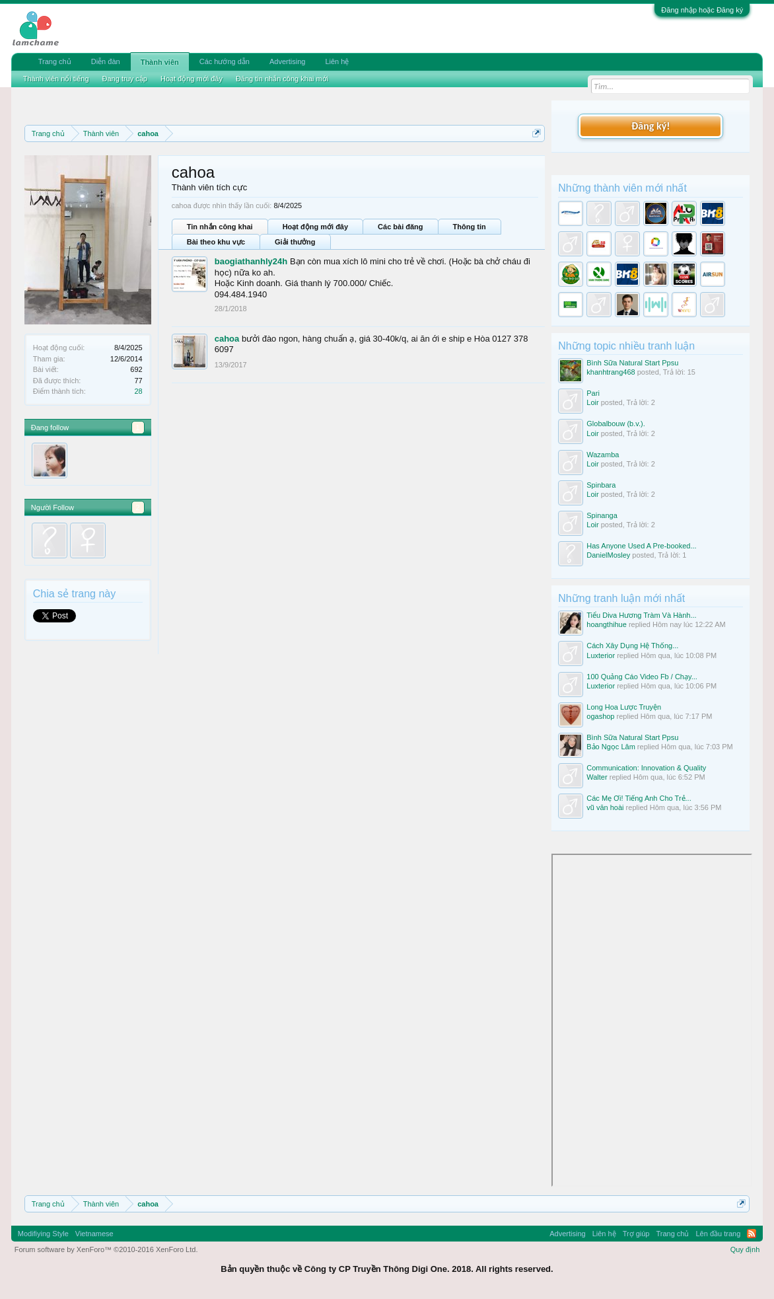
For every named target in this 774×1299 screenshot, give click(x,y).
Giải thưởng (295, 242)
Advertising (287, 61)
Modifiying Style (43, 1234)
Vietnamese (94, 1234)
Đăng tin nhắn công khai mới (282, 79)
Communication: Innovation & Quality (646, 768)
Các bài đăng (400, 227)
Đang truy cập (124, 79)
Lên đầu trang (718, 1234)
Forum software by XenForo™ (106, 1249)
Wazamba (602, 455)
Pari (593, 393)
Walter (596, 777)
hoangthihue (606, 624)
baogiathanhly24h (251, 261)
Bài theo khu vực (216, 242)
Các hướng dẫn (224, 61)
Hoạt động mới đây (315, 227)
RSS (751, 1233)
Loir (592, 402)
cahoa (227, 339)
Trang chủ (54, 61)
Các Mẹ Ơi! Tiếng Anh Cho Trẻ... (638, 798)
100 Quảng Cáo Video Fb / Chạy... (641, 677)
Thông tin (469, 227)
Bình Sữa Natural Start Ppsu (632, 363)
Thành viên (160, 62)
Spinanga (601, 515)
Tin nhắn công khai (220, 227)
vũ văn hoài (604, 807)
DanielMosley (608, 555)
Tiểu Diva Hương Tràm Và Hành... (641, 615)
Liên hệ (337, 61)
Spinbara (601, 485)
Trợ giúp (636, 1234)
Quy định (745, 1249)
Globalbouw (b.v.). (615, 423)
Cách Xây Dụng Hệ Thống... (632, 646)
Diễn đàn (105, 61)
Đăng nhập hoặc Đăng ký (702, 10)
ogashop (600, 716)
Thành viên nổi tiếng (56, 79)
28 (138, 391)
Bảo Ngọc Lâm (610, 747)
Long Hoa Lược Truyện (623, 707)
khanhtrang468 (610, 372)
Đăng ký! (650, 126)
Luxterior (600, 655)
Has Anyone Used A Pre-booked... (641, 546)
